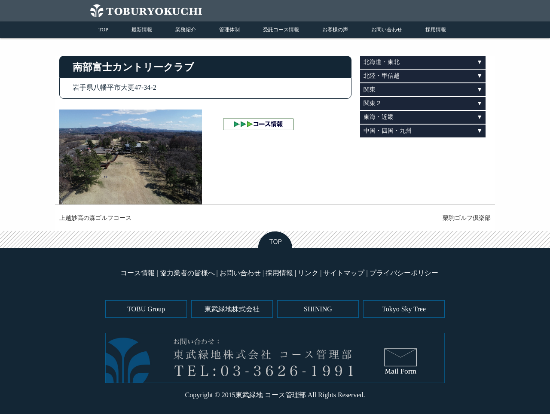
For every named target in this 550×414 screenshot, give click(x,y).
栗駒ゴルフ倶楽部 (467, 218)
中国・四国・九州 (388, 131)
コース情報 (137, 273)
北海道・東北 (382, 62)
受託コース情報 (281, 30)
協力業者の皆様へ (187, 273)
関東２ (373, 103)
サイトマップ (343, 273)
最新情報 (141, 30)
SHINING (318, 309)
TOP (103, 30)
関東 (370, 89)
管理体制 (229, 30)
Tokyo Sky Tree (404, 309)
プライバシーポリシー (404, 273)
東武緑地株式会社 (232, 309)
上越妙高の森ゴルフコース (95, 218)
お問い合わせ (386, 30)
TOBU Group (146, 309)
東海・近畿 (379, 117)
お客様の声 (335, 30)
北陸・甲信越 (382, 76)
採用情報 (435, 30)
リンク (308, 273)
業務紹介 (185, 30)
